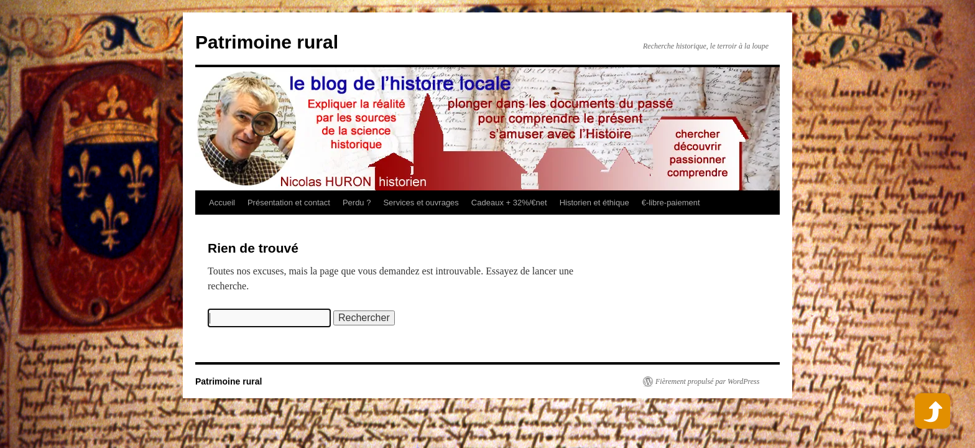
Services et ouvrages (420, 202)
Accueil (222, 202)
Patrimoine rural (266, 42)
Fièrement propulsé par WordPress (707, 381)
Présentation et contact (288, 202)
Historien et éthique (594, 202)
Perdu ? (357, 202)
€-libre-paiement (671, 202)
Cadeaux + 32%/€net (509, 202)
